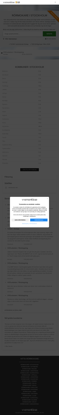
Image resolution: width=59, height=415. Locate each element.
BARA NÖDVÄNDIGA (20, 220)
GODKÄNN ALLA (39, 220)
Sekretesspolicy (25, 223)
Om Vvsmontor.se (33, 223)
